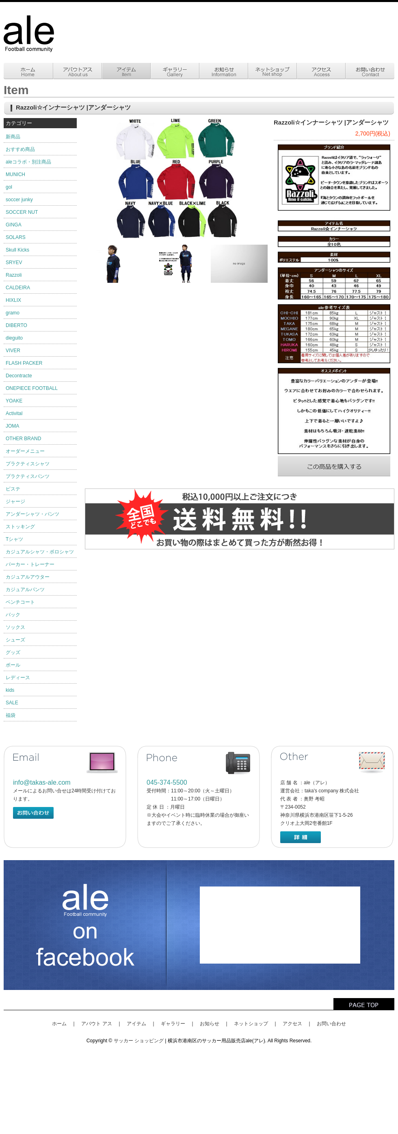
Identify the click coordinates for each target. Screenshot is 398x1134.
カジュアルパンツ (25, 589)
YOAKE (14, 401)
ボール (13, 665)
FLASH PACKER (24, 363)
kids (10, 690)
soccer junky (19, 199)
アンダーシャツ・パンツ (32, 514)
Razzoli (14, 275)
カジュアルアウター (28, 577)
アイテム (136, 1023)
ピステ (13, 489)
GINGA (14, 225)
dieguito (14, 338)
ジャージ (15, 501)
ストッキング (20, 526)
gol (9, 187)
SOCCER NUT (22, 212)
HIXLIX (13, 300)
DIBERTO (16, 325)
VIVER (13, 350)
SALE (12, 703)
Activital (14, 413)
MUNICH (15, 174)
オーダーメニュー (25, 451)
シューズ (15, 640)
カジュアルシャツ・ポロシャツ (40, 552)
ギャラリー (173, 1023)
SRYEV (14, 262)
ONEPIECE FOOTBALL (32, 388)
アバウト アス (96, 1023)
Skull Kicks (17, 250)
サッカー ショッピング (139, 1041)
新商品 (13, 137)
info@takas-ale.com (42, 782)
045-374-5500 (167, 782)
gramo (12, 313)
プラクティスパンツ (28, 476)
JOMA (12, 426)
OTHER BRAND (23, 438)
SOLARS (16, 237)
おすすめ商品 (20, 149)
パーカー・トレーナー (30, 564)
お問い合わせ (331, 1023)
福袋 (10, 715)
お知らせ (209, 1023)
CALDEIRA (18, 287)
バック (13, 615)
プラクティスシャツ (28, 464)
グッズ (13, 652)
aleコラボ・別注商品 (28, 162)
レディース (18, 677)
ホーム (59, 1023)
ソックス (15, 627)
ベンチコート (20, 602)
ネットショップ (251, 1023)
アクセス (292, 1023)
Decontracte (19, 376)
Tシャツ (14, 539)
